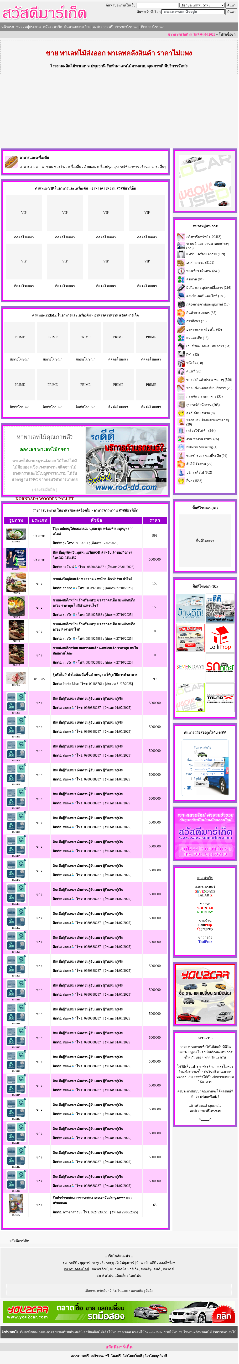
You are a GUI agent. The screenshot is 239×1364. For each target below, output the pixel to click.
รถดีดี (73, 1263)
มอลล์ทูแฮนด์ (150, 1269)
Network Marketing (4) (202, 447)
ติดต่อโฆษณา (24, 237)
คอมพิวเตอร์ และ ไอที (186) (205, 296)
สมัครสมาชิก (52, 27)
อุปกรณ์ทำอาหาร (126, 167)
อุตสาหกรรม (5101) (200, 262)
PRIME (20, 337)
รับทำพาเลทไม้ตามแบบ (126, 66)
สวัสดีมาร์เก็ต (19, 1241)
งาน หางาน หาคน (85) (202, 439)
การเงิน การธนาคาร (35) (204, 396)
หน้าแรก (7, 27)
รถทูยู (110, 1263)
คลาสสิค (137, 1291)
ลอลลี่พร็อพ (167, 1263)
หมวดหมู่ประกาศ (28, 27)
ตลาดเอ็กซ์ (100, 1269)
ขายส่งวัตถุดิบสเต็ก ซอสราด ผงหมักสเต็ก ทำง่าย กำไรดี (92, 579)
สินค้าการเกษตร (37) (201, 313)
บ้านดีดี (150, 1263)
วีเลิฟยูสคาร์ (125, 1263)
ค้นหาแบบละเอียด (77, 27)
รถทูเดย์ (98, 1263)
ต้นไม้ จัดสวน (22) (199, 464)
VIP (24, 212)
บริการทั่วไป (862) (199, 472)
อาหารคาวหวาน (32, 167)
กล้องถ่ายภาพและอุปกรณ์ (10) (207, 304)
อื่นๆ (163, 167)
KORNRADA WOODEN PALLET (45, 498)
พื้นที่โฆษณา (205, 541)
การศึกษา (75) (196, 321)
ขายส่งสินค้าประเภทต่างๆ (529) (209, 380)
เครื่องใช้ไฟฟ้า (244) (201, 430)
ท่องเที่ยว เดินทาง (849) (202, 271)
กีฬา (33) (192, 354)
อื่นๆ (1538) (194, 481)
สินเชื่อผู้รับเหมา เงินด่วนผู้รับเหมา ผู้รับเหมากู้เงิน (88, 698)
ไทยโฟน (135, 1275)
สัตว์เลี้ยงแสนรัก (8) (200, 413)
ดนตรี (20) (193, 371)
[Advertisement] (119, 111)
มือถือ (149, 1291)
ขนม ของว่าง (56, 167)
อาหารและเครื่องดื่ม (34, 157)
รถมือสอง (199, 732)
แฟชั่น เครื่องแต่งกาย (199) (205, 254)
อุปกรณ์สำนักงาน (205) (203, 405)
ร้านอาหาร (149, 167)
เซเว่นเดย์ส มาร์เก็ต (124, 1269)
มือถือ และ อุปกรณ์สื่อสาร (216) (208, 287)
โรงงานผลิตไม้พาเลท (68, 66)
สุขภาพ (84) (194, 279)
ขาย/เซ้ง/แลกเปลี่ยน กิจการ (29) (209, 388)
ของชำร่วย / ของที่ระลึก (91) (206, 456)
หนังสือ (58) (194, 363)
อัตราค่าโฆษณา (127, 27)
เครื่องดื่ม (74, 167)
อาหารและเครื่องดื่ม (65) (204, 329)
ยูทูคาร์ (85, 1263)
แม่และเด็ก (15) (197, 338)
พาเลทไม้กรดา (53, 450)
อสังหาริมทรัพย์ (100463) (203, 237)
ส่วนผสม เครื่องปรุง (98, 167)
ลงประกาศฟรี (103, 27)
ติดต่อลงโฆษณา (153, 27)
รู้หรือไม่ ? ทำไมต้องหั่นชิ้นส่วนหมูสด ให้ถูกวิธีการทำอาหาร (95, 675)
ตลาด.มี (168, 1269)
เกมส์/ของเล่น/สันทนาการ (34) (208, 346)
